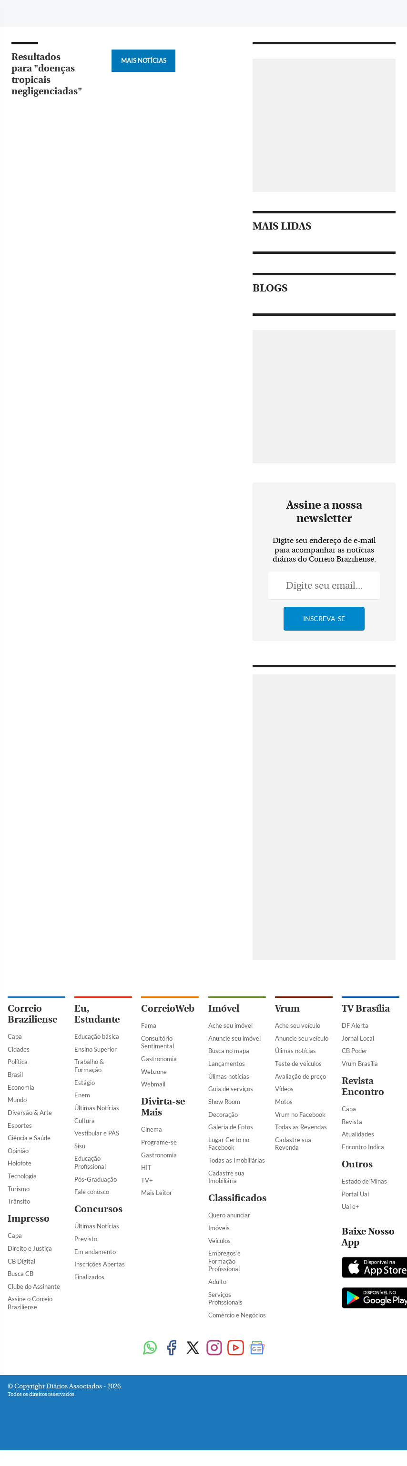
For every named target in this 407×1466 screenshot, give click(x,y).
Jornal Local (358, 1038)
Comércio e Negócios (237, 1315)
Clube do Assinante (34, 1286)
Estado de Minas (364, 1181)
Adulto (217, 1281)
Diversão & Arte (30, 1112)
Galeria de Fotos (230, 1127)
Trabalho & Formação (89, 1066)
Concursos (98, 1209)
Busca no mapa (228, 1050)
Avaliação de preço (300, 1076)
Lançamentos (226, 1063)
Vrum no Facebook (300, 1114)
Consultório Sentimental (157, 1042)
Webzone (154, 1071)
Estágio (84, 1082)
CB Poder (354, 1050)
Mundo (17, 1100)
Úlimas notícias (228, 1076)
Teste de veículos (298, 1063)
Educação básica (96, 1036)
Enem (82, 1095)
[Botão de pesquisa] (53, 12)
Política (18, 1061)
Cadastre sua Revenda (293, 1144)
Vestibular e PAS (96, 1133)
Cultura (84, 1121)
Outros (357, 1164)
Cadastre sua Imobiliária (226, 1177)
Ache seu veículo (297, 1025)
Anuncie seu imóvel (234, 1038)
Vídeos (284, 1089)
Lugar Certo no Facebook (228, 1144)
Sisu (79, 1146)
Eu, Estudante (97, 1014)
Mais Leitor (156, 1192)
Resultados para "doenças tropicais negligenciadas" (46, 74)
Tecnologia (22, 1176)
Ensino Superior (95, 1049)
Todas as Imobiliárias (236, 1160)
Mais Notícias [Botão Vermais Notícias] (143, 60)
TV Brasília (366, 1008)
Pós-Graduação (95, 1179)
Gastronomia (159, 1059)
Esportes (20, 1125)
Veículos (219, 1241)
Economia (21, 1087)
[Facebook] (320, 16)
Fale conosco (91, 1191)
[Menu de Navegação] (25, 12)
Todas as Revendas (301, 1127)
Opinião (18, 1151)
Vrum (287, 1008)
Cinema (151, 1129)
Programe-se (159, 1142)
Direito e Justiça (30, 1248)
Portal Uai (355, 1194)
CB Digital (21, 1261)
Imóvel (223, 1008)
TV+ (147, 1180)
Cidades (19, 1049)
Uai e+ (350, 1206)
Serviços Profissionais (225, 1298)
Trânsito (19, 1201)
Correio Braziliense (32, 1014)
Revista (352, 1121)
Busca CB (20, 1273)
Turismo (19, 1189)
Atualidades (358, 1134)
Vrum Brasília (360, 1063)
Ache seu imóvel (230, 1025)
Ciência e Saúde (29, 1138)
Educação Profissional (90, 1162)
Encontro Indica (363, 1147)
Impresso (29, 1218)
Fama (148, 1025)
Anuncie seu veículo (301, 1038)
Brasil (15, 1074)
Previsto (85, 1239)
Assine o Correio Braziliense (30, 1303)
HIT (146, 1167)
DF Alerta (355, 1025)
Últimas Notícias (96, 1108)
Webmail (153, 1084)
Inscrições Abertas (99, 1264)
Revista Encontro (363, 1086)
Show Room (224, 1101)
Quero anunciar (229, 1215)
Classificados (237, 1198)
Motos (284, 1101)
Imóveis (219, 1228)
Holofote (19, 1163)
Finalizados (89, 1277)
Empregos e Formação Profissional (224, 1261)
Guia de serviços (230, 1089)
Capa (15, 1036)
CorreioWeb (167, 1008)
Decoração (223, 1114)
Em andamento (95, 1251)
